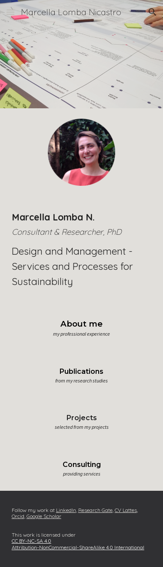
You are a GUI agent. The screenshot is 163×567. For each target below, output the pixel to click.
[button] (10, 12)
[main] (81, 250)
